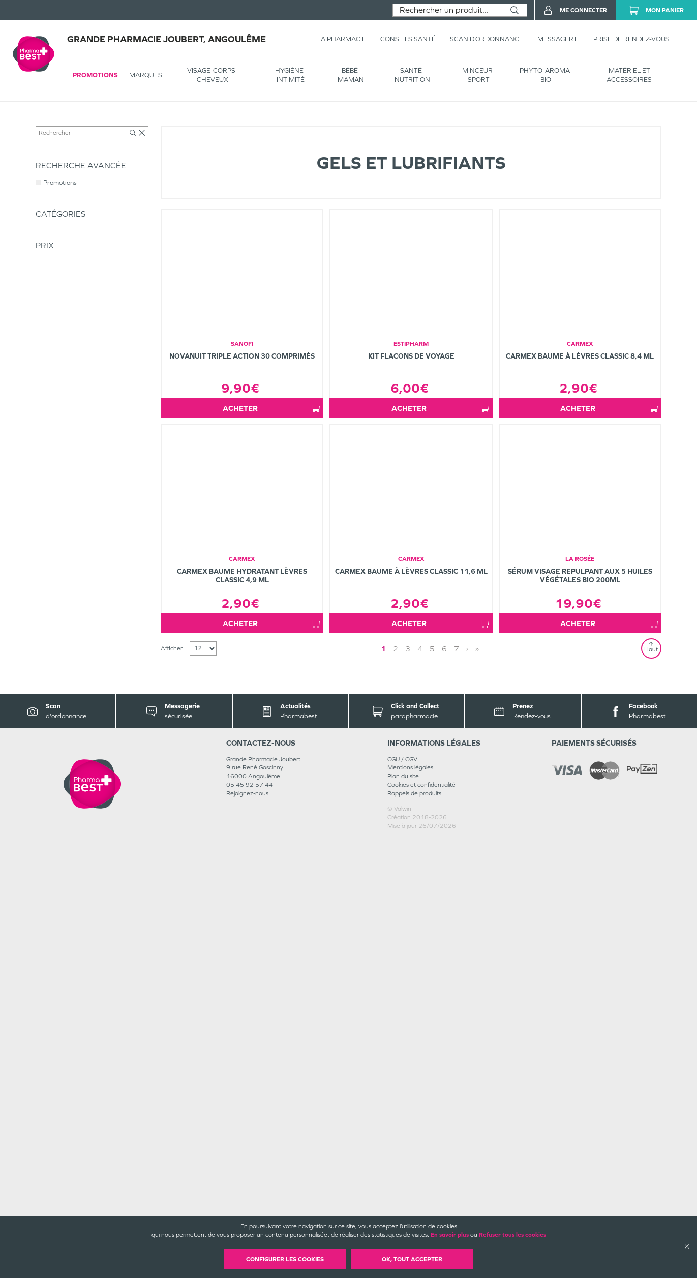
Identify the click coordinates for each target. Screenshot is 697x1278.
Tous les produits (58, 123)
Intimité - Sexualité (176, 123)
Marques (145, 75)
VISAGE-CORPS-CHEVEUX (212, 75)
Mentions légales (410, 1206)
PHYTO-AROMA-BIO (546, 75)
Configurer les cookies (285, 1259)
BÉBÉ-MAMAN (351, 75)
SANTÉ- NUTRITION (412, 75)
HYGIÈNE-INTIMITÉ (290, 75)
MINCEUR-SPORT (478, 75)
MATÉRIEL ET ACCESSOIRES (629, 75)
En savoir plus (450, 1234)
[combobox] (447, 10)
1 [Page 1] (412, 1087)
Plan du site (403, 1214)
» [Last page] (445, 1087)
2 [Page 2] (424, 1087)
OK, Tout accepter (412, 1259)
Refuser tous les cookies (512, 1234)
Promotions (95, 75)
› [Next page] (435, 1087)
